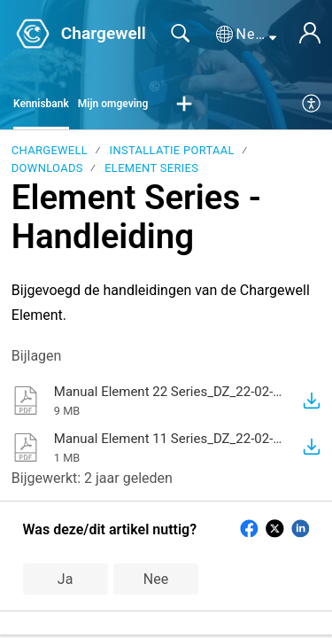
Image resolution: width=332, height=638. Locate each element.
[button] (246, 35)
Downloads (47, 168)
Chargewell (50, 150)
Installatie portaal (172, 150)
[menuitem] (312, 104)
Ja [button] (65, 579)
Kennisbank (41, 103)
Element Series (151, 168)
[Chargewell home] (33, 33)
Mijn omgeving (113, 103)
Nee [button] (155, 579)
